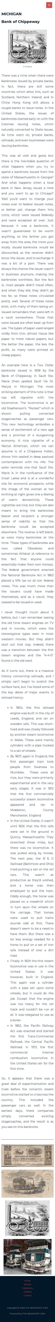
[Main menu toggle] (49, 5)
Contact (28, 1295)
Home (27, 1280)
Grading (27, 1292)
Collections (27, 1288)
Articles (27, 1284)
